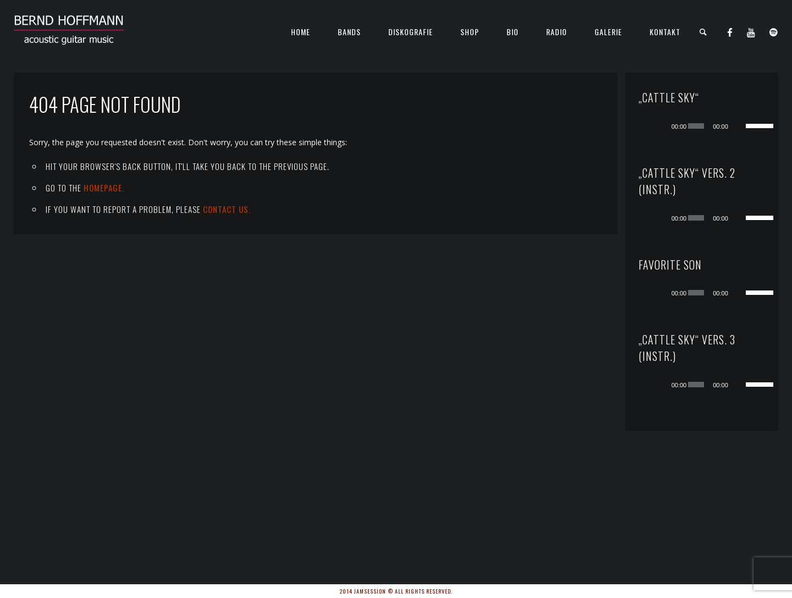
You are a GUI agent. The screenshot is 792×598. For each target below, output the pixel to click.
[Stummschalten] (738, 125)
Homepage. (104, 188)
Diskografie (410, 31)
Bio (513, 31)
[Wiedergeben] (661, 125)
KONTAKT (665, 31)
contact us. (227, 209)
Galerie (608, 31)
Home (300, 31)
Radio (556, 31)
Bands (349, 31)
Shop (469, 31)
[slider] (696, 126)
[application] (713, 126)
